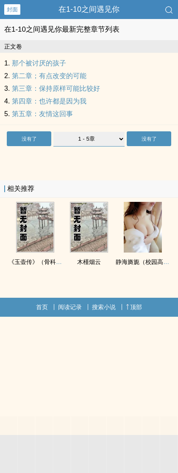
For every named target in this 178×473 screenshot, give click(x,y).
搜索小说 (104, 307)
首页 (42, 307)
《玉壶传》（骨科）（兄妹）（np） (56, 261)
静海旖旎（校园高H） (144, 261)
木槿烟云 (89, 261)
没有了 (29, 139)
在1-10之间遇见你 (89, 9)
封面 (12, 9)
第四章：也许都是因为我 (49, 101)
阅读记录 (70, 307)
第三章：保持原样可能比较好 (56, 88)
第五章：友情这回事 (42, 113)
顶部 (134, 307)
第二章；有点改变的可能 (49, 75)
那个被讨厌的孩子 (39, 63)
